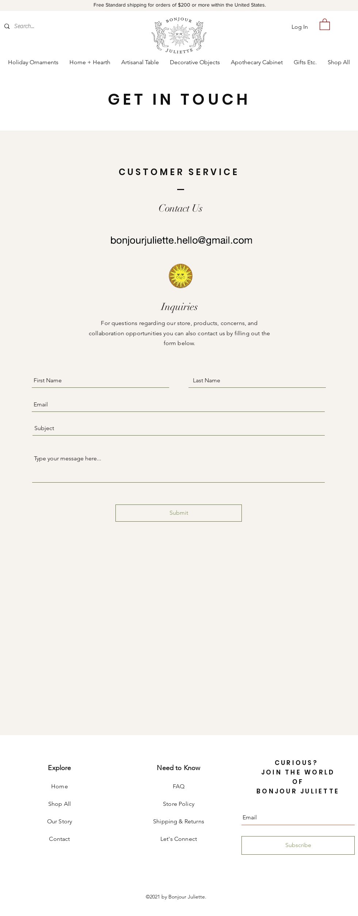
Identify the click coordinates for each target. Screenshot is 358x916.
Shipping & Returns (178, 821)
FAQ (178, 786)
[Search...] (44, 26)
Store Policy (178, 803)
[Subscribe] (298, 845)
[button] (325, 24)
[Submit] (178, 513)
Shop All (59, 803)
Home (59, 786)
